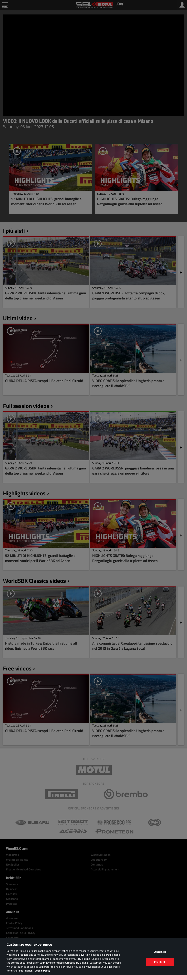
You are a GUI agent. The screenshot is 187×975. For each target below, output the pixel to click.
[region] (93, 956)
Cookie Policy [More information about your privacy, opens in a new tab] (42, 970)
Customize (160, 951)
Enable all (159, 961)
